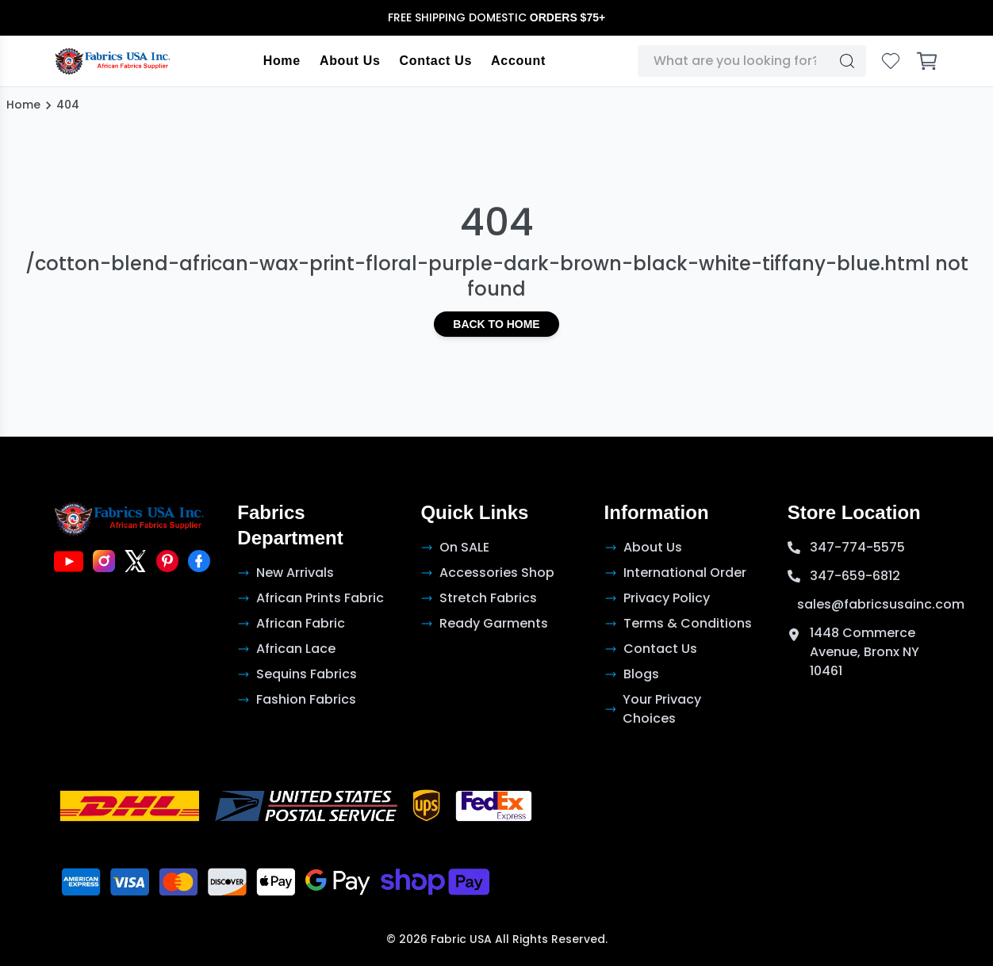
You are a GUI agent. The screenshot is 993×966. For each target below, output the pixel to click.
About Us (350, 60)
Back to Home (496, 324)
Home (282, 60)
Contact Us (436, 60)
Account (518, 60)
